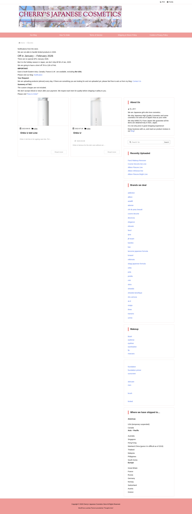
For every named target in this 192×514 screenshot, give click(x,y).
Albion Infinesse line (135, 171)
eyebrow (131, 340)
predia (130, 276)
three (130, 309)
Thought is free (108, 508)
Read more (59, 152)
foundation (132, 367)
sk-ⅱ (129, 301)
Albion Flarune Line (135, 167)
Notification (38, 75)
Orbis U (77, 133)
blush (130, 336)
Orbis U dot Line (28, 133)
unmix (130, 318)
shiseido (131, 289)
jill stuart (131, 239)
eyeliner (131, 343)
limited (130, 401)
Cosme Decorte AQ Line (137, 164)
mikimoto (131, 259)
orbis (35, 129)
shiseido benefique (135, 293)
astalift (130, 201)
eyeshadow (132, 347)
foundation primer (134, 370)
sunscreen (132, 374)
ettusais (131, 226)
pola (129, 272)
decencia (131, 218)
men (129, 385)
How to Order (32, 94)
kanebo (130, 243)
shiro (130, 284)
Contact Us (137, 81)
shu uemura (132, 297)
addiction (131, 193)
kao (129, 247)
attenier (131, 205)
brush (130, 393)
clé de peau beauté (135, 210)
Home (23, 43)
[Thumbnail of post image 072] (96, 112)
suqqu (130, 305)
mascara (131, 354)
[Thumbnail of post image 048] (43, 112)
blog (132, 131)
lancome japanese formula (138, 251)
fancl (130, 230)
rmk (129, 280)
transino (131, 314)
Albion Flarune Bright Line (138, 174)
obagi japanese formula (137, 264)
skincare (131, 382)
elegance (131, 222)
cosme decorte (133, 214)
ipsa (129, 234)
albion (130, 197)
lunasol (130, 255)
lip (129, 350)
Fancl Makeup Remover (137, 160)
